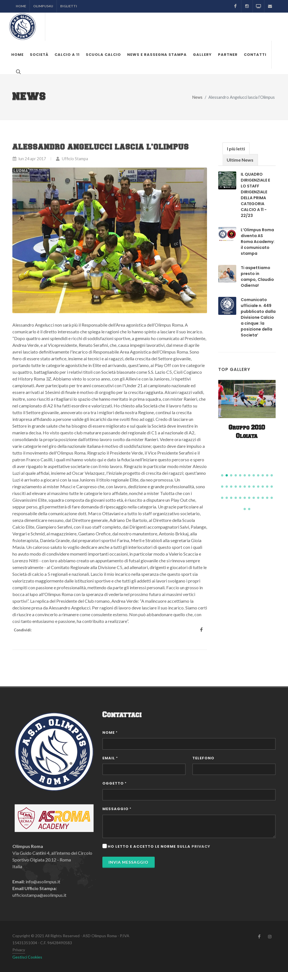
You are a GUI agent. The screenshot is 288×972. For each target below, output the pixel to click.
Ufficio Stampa (72, 158)
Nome (110, 732)
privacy (201, 846)
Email (110, 758)
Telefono (203, 758)
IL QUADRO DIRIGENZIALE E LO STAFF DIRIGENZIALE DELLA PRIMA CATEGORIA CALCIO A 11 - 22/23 (255, 194)
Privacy (18, 949)
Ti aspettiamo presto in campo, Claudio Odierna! (257, 276)
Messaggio (116, 808)
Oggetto (114, 783)
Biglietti (68, 6)
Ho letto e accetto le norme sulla (159, 846)
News (197, 97)
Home (21, 6)
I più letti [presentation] (236, 148)
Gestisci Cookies (27, 957)
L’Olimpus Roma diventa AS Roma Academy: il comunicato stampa (257, 241)
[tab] (235, 148)
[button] (222, 475)
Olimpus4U (43, 6)
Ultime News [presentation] (240, 159)
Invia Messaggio (128, 862)
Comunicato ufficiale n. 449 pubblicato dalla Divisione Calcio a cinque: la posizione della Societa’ (258, 317)
